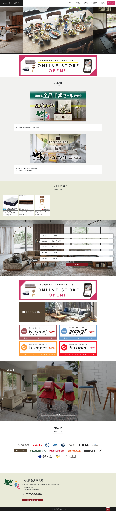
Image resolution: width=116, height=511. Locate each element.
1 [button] (54, 50)
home (69, 3)
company (94, 3)
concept (78, 3)
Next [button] (113, 399)
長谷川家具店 (11, 3)
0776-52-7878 (34, 494)
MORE (77, 264)
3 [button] (59, 50)
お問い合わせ (32, 500)
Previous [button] (2, 399)
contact (102, 3)
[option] (10, 205)
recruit (86, 3)
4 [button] (61, 50)
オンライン (111, 3)
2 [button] (57, 50)
